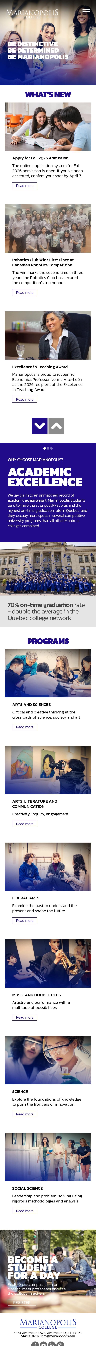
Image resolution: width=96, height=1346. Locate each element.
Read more (24, 185)
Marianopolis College (32, 13)
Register (21, 1302)
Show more (40, 426)
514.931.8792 (30, 1335)
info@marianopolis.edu (58, 1335)
